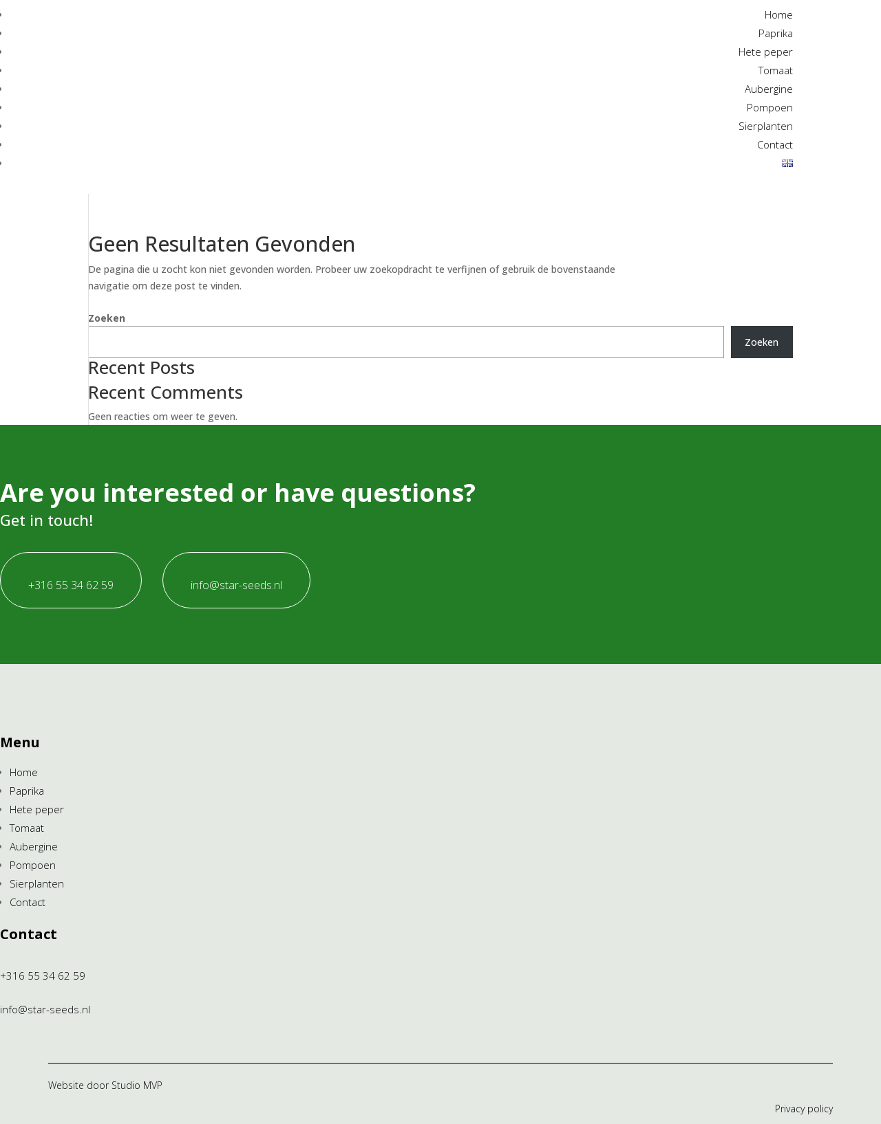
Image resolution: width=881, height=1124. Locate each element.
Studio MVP (137, 1085)
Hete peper (766, 51)
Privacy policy (804, 1108)
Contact (775, 144)
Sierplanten (766, 126)
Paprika (775, 33)
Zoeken (106, 317)
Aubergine (769, 89)
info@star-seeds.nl (236, 585)
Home (779, 14)
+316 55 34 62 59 (71, 585)
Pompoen (770, 107)
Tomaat (775, 70)
